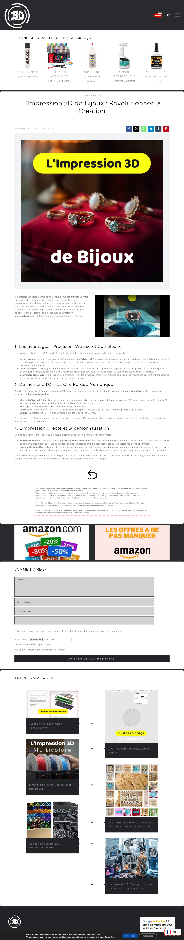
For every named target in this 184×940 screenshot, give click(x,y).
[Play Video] (132, 316)
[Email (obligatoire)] (84, 611)
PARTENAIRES (110, 933)
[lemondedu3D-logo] (14, 916)
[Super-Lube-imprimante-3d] (92, 56)
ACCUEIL (12, 933)
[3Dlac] (27, 56)
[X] (136, 128)
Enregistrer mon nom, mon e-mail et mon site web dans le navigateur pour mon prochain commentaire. (70, 631)
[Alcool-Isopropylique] (124, 56)
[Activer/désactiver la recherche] (168, 14)
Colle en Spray (27, 72)
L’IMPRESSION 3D (84, 933)
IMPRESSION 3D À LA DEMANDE (35, 933)
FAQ (98, 933)
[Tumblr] (158, 128)
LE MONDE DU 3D (64, 933)
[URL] (84, 620)
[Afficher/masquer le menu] (178, 15)
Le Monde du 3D (92, 95)
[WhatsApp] (143, 128)
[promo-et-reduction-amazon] (51, 525)
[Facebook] (129, 128)
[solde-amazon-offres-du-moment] (132, 525)
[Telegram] (151, 128)
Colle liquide (156, 72)
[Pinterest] (166, 128)
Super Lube (92, 72)
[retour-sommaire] (92, 470)
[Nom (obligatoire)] (84, 602)
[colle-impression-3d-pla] (156, 56)
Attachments (21, 639)
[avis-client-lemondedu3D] (157, 917)
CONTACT (125, 933)
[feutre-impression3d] (60, 56)
